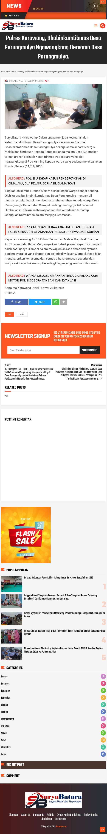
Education (5, 698)
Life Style (5, 726)
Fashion (5, 712)
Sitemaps (13, 815)
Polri (22, 314)
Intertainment (7, 719)
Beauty (4, 676)
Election (5, 705)
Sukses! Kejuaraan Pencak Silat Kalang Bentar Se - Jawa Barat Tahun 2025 (58, 577)
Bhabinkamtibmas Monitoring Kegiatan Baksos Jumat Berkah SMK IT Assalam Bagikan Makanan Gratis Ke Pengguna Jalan (63, 650)
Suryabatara (61, 827)
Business (5, 684)
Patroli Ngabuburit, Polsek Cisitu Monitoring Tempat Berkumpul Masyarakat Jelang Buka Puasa (64, 615)
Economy (5, 691)
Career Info (60, 819)
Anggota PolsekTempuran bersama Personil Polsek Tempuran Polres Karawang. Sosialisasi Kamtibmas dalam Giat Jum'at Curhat (60, 597)
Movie (4, 733)
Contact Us (38, 815)
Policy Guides (91, 815)
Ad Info (50, 815)
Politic (4, 754)
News (3, 740)
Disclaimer (46, 819)
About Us (25, 815)
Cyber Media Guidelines (69, 815)
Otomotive (6, 747)
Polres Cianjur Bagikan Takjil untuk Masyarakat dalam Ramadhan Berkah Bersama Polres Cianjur (64, 632)
